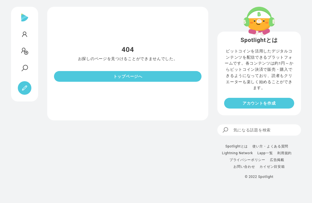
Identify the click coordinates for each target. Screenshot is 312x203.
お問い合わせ (244, 166)
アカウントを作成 (259, 103)
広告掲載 (277, 160)
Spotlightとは (237, 146)
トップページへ (127, 76)
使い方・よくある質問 (270, 146)
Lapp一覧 (265, 153)
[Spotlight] (24, 22)
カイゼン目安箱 (272, 166)
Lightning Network (237, 153)
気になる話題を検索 (246, 130)
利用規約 (284, 153)
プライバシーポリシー (247, 160)
